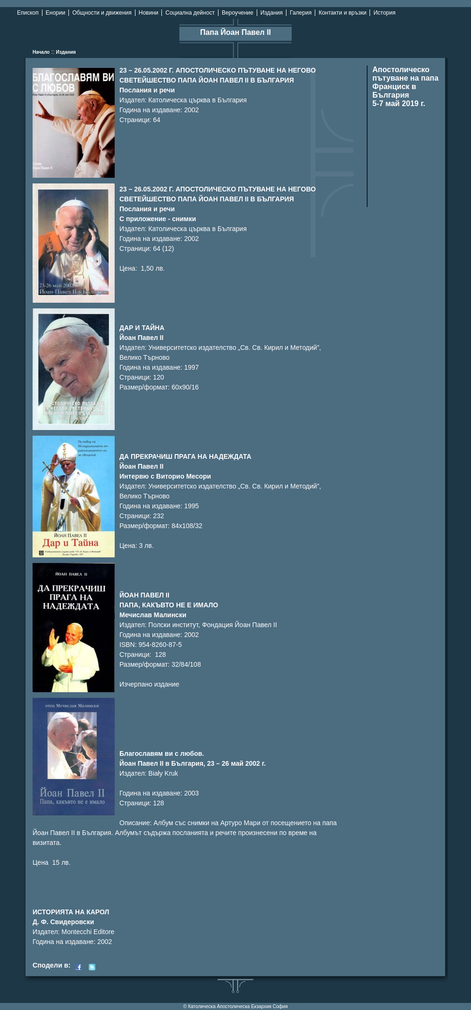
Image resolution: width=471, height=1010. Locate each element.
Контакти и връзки (342, 12)
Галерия (300, 12)
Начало (41, 52)
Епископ (28, 12)
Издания (272, 12)
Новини (149, 12)
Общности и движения (102, 12)
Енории (55, 12)
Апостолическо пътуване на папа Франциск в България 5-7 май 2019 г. (405, 87)
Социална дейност (189, 12)
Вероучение (237, 12)
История (384, 12)
